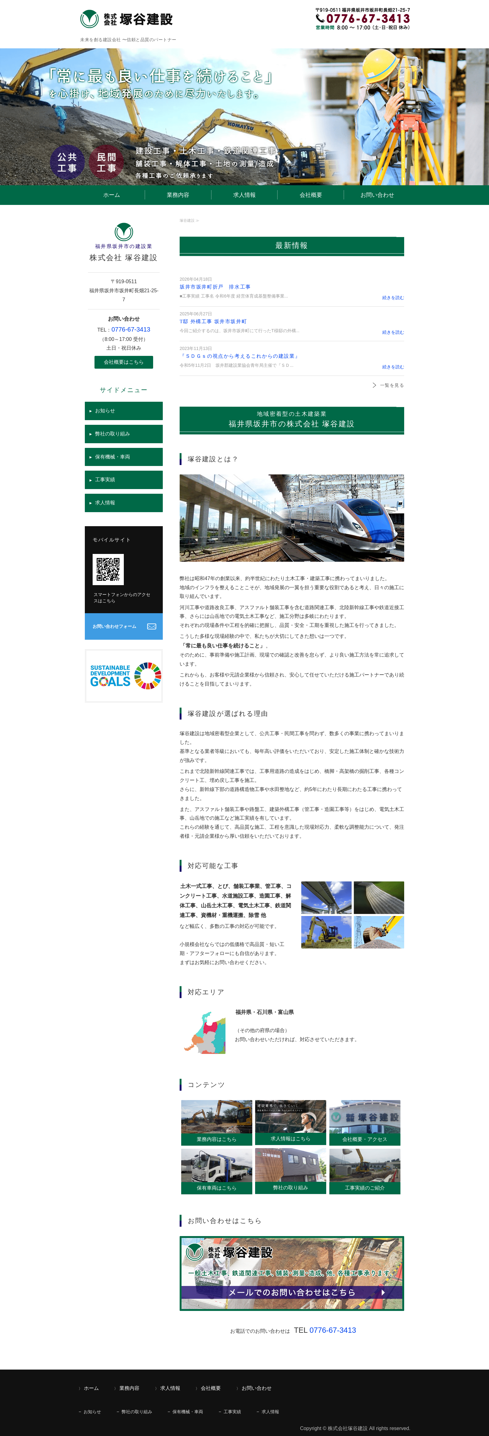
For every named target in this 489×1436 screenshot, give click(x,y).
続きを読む (393, 297)
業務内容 (178, 195)
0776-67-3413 (332, 1330)
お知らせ (105, 410)
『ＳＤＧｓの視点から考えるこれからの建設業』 (240, 356)
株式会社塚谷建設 (348, 1428)
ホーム (111, 195)
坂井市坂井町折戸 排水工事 (215, 286)
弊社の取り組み (112, 433)
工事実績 (105, 479)
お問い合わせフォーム (114, 626)
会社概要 (311, 195)
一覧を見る (392, 385)
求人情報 (244, 195)
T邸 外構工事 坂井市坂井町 (213, 321)
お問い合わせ (377, 195)
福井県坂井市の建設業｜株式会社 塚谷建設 (128, 18)
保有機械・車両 (112, 456)
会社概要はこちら (124, 362)
